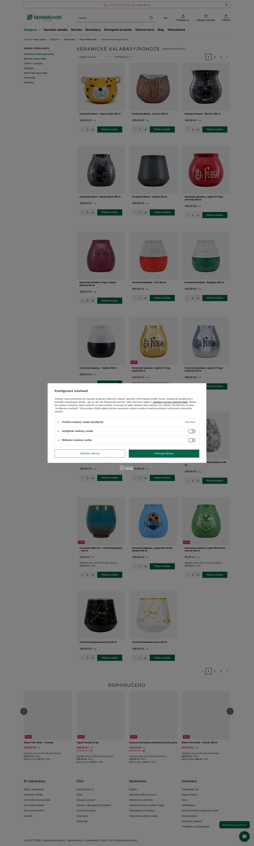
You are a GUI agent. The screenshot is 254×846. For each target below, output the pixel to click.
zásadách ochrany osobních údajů (170, 402)
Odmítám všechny (90, 453)
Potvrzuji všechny (164, 453)
